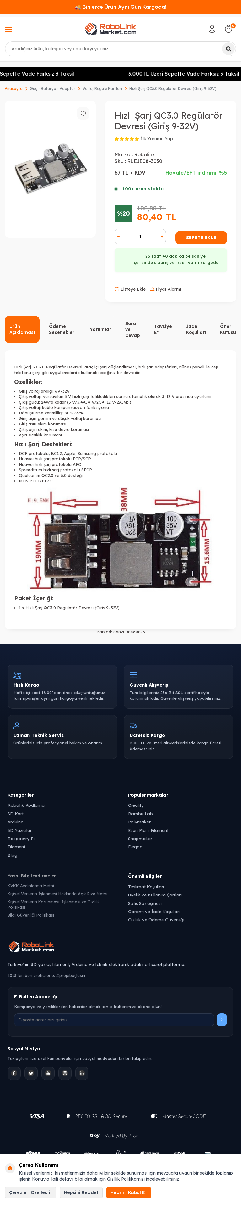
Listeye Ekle (130, 289)
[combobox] (120, 48)
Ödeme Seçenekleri (62, 329)
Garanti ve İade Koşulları (154, 911)
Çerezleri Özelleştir (30, 1192)
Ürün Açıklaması (22, 329)
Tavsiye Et (163, 329)
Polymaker (139, 821)
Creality (136, 805)
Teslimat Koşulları (146, 886)
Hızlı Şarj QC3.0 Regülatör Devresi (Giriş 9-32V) (173, 88)
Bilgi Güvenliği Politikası (31, 914)
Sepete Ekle (201, 237)
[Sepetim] (228, 28)
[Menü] (8, 30)
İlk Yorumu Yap (157, 139)
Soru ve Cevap (132, 329)
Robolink (144, 154)
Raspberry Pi (21, 838)
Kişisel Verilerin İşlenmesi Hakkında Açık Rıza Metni (57, 893)
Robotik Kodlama (26, 805)
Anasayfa (14, 88)
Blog (12, 855)
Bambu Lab (140, 813)
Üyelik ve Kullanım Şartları (155, 894)
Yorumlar (100, 329)
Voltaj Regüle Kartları (102, 88)
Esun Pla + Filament (148, 830)
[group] (50, 169)
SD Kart (16, 813)
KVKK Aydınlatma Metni (31, 885)
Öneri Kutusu (228, 329)
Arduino (16, 821)
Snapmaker (140, 838)
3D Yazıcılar (20, 830)
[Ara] (228, 48)
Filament (16, 846)
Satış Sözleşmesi (145, 903)
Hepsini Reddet (81, 1192)
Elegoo (135, 846)
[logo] (110, 29)
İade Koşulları (196, 329)
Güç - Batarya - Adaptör (52, 88)
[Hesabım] (212, 28)
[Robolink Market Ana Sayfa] (120, 947)
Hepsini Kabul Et (128, 1192)
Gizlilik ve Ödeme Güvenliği (156, 919)
